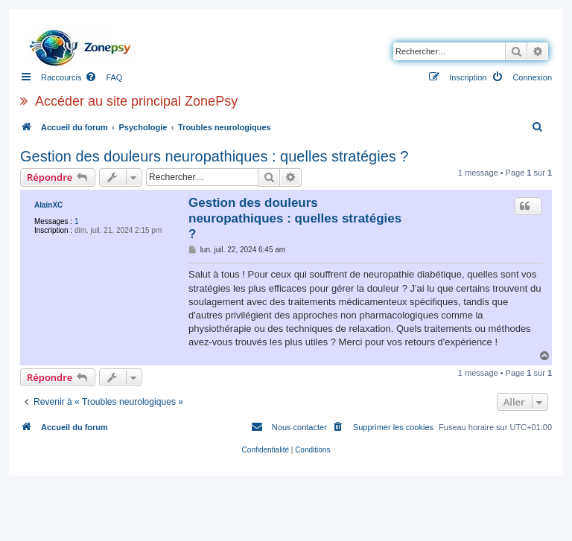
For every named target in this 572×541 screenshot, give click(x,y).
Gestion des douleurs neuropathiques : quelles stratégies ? (214, 156)
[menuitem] (103, 77)
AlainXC (48, 205)
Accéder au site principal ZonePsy (136, 101)
